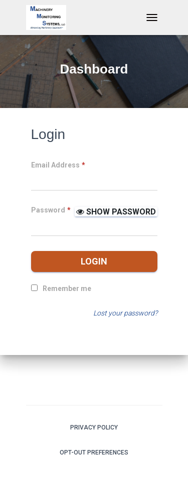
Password (51, 210)
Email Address (58, 165)
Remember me (67, 288)
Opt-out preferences (94, 452)
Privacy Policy (94, 427)
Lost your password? (125, 313)
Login (94, 261)
